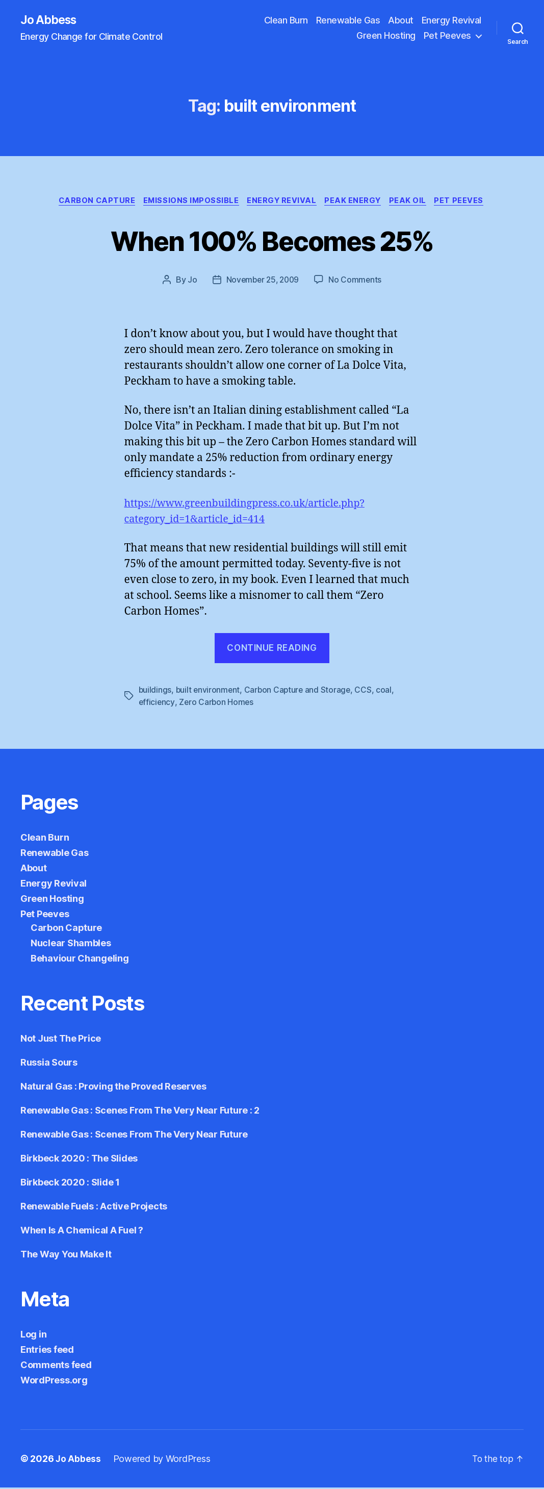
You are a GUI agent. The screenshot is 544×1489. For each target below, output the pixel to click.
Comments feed (56, 1366)
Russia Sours (48, 1063)
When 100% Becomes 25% (272, 241)
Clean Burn (286, 20)
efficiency (157, 703)
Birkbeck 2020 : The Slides (79, 1159)
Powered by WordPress (162, 1460)
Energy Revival (451, 20)
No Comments (357, 281)
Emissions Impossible (188, 202)
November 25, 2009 (262, 281)
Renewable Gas (348, 20)
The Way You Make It (66, 1255)
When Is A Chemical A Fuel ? (81, 1231)
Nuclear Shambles (71, 944)
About (400, 20)
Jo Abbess (50, 20)
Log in (33, 1335)
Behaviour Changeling (80, 959)
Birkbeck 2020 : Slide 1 (70, 1183)
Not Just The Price (60, 1039)
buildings (155, 691)
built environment (209, 691)
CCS (366, 691)
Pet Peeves (447, 36)
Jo (190, 281)
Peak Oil (413, 202)
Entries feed (47, 1351)
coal (388, 691)
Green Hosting (386, 36)
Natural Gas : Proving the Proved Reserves (113, 1087)
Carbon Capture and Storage (300, 691)
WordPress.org (54, 1381)
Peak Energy (356, 202)
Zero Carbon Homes (217, 703)
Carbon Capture (91, 202)
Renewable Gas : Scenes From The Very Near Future (134, 1135)
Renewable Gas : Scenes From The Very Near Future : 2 (140, 1111)
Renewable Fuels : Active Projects (93, 1207)
